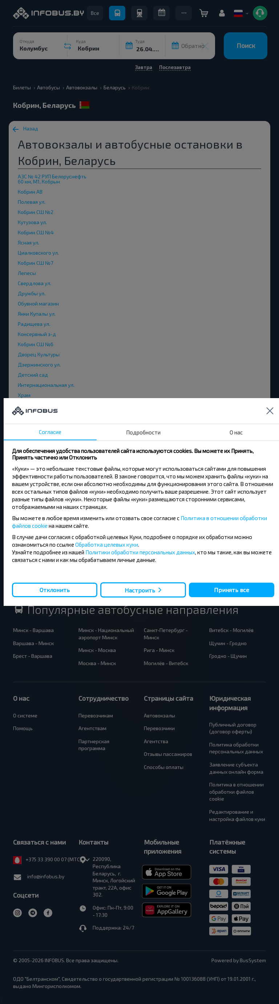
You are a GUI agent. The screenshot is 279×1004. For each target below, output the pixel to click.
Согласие (50, 432)
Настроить (140, 590)
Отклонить (55, 589)
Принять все (231, 589)
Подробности (143, 432)
